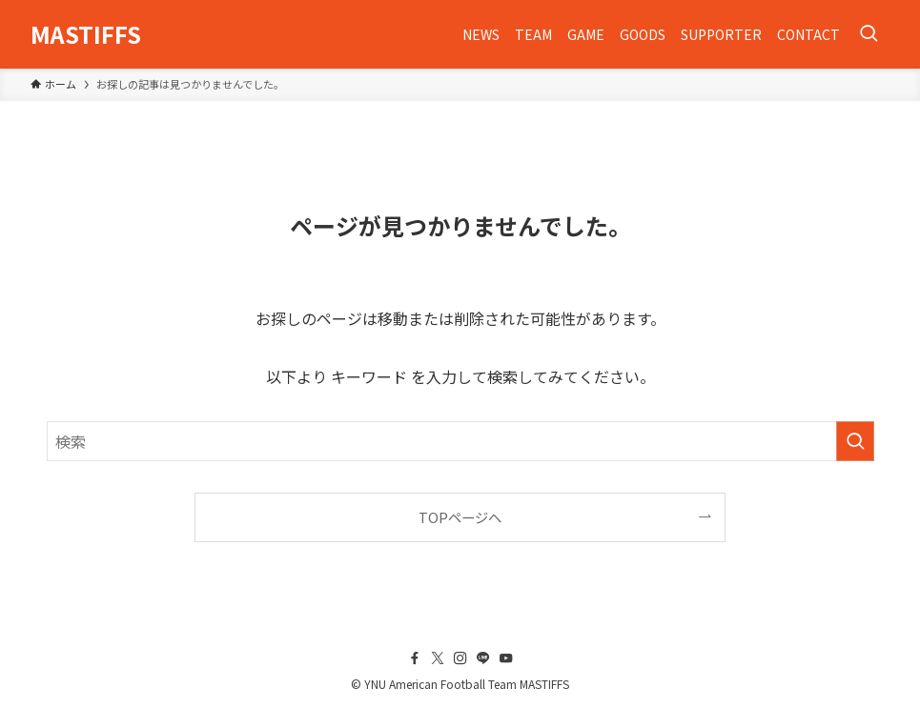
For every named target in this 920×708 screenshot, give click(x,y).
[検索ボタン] (868, 34)
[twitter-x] (437, 658)
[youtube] (506, 658)
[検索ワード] (460, 441)
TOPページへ (460, 517)
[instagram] (460, 658)
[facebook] (414, 658)
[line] (483, 658)
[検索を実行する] (855, 441)
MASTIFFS (86, 34)
